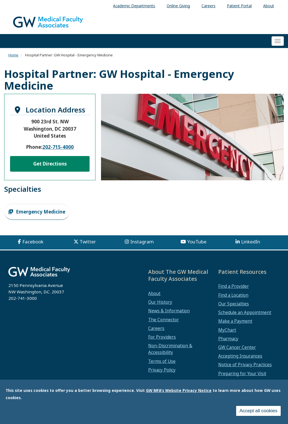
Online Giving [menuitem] (178, 5)
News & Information (169, 310)
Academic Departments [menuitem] (134, 5)
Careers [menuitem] (208, 5)
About (154, 293)
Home (13, 55)
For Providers (162, 337)
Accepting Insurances (240, 356)
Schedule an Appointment (244, 312)
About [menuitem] (268, 5)
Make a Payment (235, 321)
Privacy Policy (162, 370)
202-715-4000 (58, 147)
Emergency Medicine (40, 212)
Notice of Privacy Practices (245, 364)
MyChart (227, 330)
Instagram (142, 241)
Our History (160, 302)
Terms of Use (162, 361)
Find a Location (233, 295)
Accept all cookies (258, 410)
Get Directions (50, 164)
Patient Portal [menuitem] (239, 5)
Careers (156, 328)
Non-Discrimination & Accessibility (170, 349)
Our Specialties (233, 303)
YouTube (197, 241)
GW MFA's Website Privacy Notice (179, 390)
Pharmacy (228, 338)
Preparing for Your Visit (242, 373)
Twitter (88, 241)
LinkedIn (250, 241)
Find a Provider (233, 286)
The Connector (163, 319)
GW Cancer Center (237, 347)
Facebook (33, 241)
